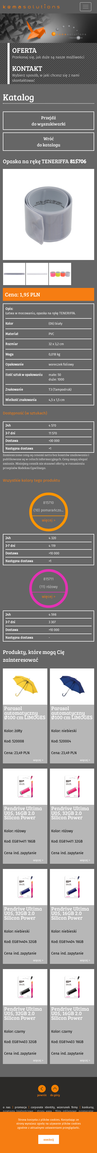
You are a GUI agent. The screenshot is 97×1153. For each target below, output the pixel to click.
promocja (21, 1107)
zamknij (48, 1139)
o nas (6, 1107)
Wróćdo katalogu (48, 142)
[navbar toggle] (85, 6)
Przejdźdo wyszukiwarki (48, 121)
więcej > (48, 520)
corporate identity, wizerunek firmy (54, 1107)
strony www (44, 1111)
